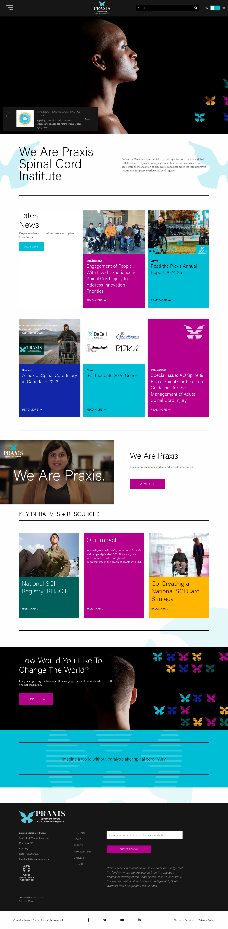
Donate (79, 864)
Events (78, 845)
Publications (94, 261)
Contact (79, 833)
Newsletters (82, 851)
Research (27, 370)
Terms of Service (183, 920)
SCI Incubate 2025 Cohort (112, 375)
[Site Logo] (102, 8)
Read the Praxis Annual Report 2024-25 (174, 268)
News (154, 261)
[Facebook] (88, 920)
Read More (94, 300)
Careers (79, 857)
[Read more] (114, 75)
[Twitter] (104, 920)
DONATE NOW (36, 699)
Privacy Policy (206, 920)
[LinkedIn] (139, 920)
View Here (147, 484)
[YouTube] (122, 920)
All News (31, 246)
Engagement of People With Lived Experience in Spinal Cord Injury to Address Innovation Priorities (111, 278)
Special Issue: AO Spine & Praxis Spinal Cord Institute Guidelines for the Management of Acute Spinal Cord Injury (177, 387)
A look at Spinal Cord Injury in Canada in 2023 (49, 378)
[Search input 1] (165, 8)
